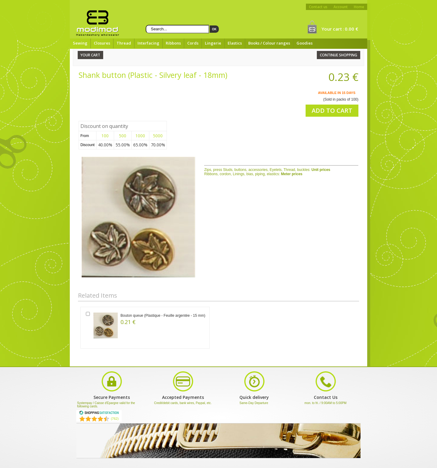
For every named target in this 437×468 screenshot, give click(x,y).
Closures (102, 43)
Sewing (80, 43)
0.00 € (351, 29)
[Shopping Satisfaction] (99, 414)
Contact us (318, 6)
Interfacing (148, 43)
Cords (192, 43)
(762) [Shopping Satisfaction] (115, 418)
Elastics (235, 43)
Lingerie (213, 43)
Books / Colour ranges (269, 43)
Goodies (304, 43)
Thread (124, 43)
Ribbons (173, 43)
